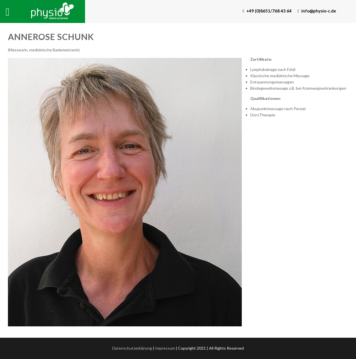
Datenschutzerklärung (132, 348)
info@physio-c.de (316, 10)
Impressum (165, 348)
